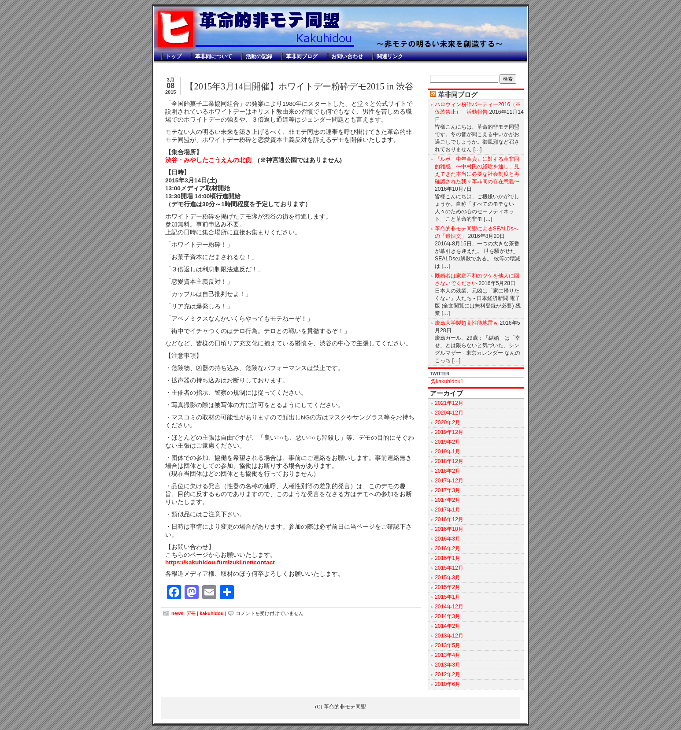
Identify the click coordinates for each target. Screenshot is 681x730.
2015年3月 (447, 577)
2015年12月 (449, 568)
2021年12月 (449, 403)
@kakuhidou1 (446, 381)
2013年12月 (449, 636)
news (177, 613)
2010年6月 (447, 684)
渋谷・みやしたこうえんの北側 (208, 160)
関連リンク (390, 56)
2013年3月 (447, 665)
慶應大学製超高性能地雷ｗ (466, 323)
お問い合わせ (347, 56)
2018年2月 (447, 471)
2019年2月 (447, 442)
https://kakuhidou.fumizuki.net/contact (220, 562)
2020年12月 (449, 413)
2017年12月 (449, 481)
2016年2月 (447, 548)
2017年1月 (447, 510)
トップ (173, 56)
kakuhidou (211, 613)
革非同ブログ (302, 56)
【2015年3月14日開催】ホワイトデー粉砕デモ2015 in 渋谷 (299, 86)
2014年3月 (447, 616)
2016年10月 (449, 529)
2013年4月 (447, 655)
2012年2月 (447, 674)
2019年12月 (449, 432)
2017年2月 (447, 500)
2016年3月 (447, 539)
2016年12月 (449, 519)
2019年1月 (447, 451)
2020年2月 (447, 422)
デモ (191, 613)
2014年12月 (449, 607)
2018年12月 (449, 461)
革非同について (213, 56)
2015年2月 (447, 587)
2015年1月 (447, 597)
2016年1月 (447, 558)
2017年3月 (447, 490)
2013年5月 (447, 645)
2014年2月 (447, 626)
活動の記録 (259, 56)
